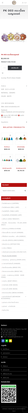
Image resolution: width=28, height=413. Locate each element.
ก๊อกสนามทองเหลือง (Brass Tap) (12, 271)
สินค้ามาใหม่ (5, 310)
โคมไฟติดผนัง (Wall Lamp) (10, 207)
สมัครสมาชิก (6, 370)
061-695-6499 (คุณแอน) (9, 333)
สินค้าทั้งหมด (6, 349)
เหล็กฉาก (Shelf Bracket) (10, 219)
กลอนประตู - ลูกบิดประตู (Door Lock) (14, 260)
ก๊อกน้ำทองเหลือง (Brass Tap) (11, 267)
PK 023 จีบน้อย (21, 147)
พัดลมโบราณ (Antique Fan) (11, 244)
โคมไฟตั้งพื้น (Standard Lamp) (12, 215)
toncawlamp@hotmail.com (15, 337)
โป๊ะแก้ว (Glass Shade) (14, 78)
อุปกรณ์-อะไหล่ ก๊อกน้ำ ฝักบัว (10, 302)
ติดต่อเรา (5, 357)
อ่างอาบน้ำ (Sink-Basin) (9, 289)
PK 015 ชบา (7, 147)
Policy (14, 411)
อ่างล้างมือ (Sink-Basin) (10, 285)
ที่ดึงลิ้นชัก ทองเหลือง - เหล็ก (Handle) (14, 236)
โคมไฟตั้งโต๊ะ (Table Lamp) (10, 211)
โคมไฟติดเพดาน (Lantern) (10, 203)
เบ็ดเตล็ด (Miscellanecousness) (13, 240)
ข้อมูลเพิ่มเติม (4, 122)
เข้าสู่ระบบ (5, 366)
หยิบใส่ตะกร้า (15, 68)
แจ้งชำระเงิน (6, 378)
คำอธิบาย (3, 86)
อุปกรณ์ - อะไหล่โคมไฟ (8, 306)
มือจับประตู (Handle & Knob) (11, 229)
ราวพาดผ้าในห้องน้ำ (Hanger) (11, 264)
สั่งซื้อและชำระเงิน (7, 374)
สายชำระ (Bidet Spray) (9, 281)
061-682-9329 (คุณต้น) (9, 335)
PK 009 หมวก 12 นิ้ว (21, 168)
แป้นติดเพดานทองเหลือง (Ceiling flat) (14, 252)
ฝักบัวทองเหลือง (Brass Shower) (12, 293)
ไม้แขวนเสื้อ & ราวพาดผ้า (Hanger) (12, 232)
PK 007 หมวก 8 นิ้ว (7, 168)
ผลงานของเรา (6, 353)
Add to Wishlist (2, 73)
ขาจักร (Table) (7, 248)
